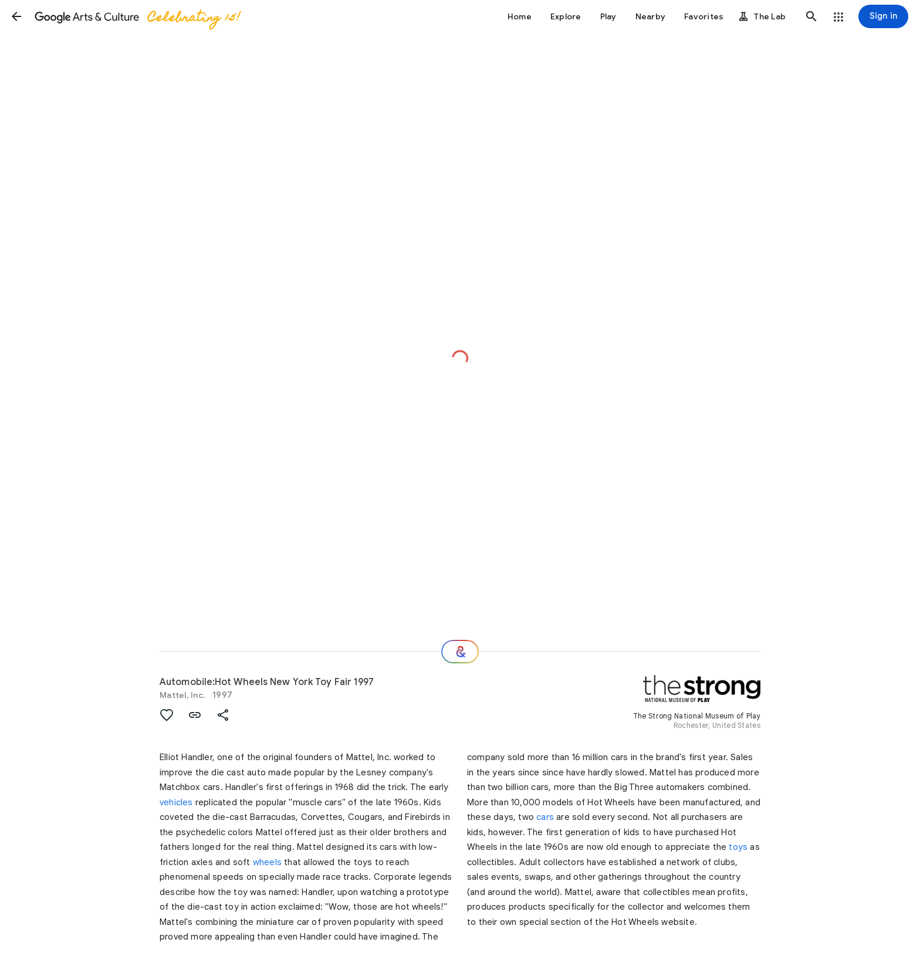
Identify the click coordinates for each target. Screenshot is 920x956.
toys (738, 847)
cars (545, 817)
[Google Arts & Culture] (137, 16)
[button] (16, 16)
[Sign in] (883, 16)
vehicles (176, 802)
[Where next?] (460, 651)
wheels (267, 862)
